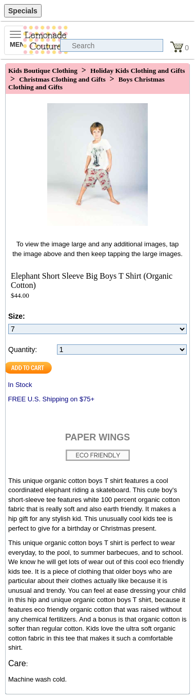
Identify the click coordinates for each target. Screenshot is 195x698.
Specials (22, 11)
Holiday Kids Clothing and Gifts (137, 70)
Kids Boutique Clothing (42, 70)
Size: (16, 316)
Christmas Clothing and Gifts (62, 79)
